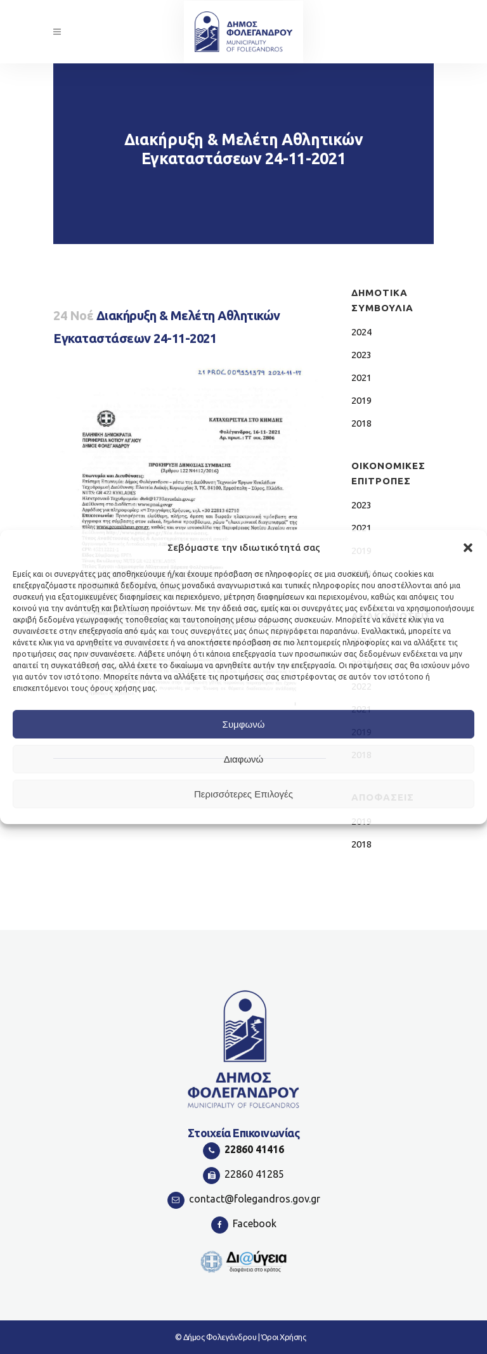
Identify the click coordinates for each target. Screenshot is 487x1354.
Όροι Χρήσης (283, 1336)
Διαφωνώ (244, 759)
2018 (361, 423)
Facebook (254, 1223)
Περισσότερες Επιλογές (243, 794)
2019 (361, 400)
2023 (361, 354)
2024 (361, 331)
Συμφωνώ (244, 724)
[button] (468, 547)
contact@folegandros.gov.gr (254, 1198)
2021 (361, 377)
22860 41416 (254, 1149)
